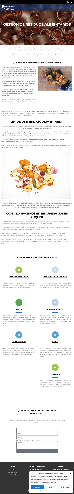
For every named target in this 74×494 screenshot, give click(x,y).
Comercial (38, 440)
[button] (71, 473)
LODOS (55, 342)
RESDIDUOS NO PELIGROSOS (55, 277)
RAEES (19, 309)
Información (21, 440)
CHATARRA (55, 374)
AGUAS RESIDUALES (55, 309)
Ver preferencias (65, 487)
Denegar (51, 487)
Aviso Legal (61, 491)
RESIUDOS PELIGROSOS (19, 277)
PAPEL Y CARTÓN (19, 342)
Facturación (30, 440)
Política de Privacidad (53, 491)
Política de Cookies (43, 491)
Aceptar (37, 487)
